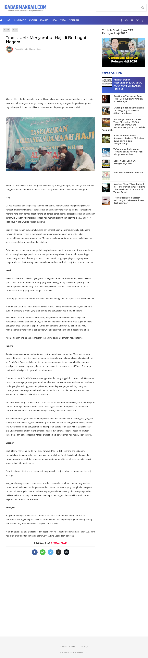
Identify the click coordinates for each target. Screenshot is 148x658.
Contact (73, 647)
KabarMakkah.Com (32, 49)
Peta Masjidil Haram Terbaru (128, 172)
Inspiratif (20, 20)
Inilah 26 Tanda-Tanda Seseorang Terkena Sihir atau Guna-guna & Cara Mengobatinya (128, 139)
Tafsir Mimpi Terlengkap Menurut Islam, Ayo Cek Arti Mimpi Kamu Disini (128, 152)
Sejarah (74, 20)
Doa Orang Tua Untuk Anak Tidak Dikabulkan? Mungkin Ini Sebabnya (128, 99)
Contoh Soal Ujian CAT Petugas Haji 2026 (117, 32)
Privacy (84, 647)
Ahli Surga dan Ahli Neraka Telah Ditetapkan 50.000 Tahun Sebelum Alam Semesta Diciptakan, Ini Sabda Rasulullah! (123, 124)
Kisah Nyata (59, 20)
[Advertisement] (50, 74)
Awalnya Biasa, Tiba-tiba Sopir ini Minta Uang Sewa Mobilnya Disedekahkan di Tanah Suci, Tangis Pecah (129, 188)
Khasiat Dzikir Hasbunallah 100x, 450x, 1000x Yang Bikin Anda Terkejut (127, 84)
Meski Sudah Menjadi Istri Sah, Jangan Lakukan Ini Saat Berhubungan (128, 200)
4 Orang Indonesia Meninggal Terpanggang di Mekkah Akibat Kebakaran (128, 110)
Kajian (33, 20)
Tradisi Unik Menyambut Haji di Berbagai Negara (46, 39)
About (63, 647)
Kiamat (44, 20)
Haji (8, 20)
